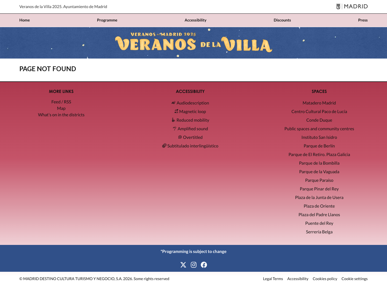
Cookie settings (355, 279)
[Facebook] (204, 265)
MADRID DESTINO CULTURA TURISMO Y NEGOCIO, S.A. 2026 (77, 279)
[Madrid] (352, 7)
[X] (183, 265)
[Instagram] (193, 265)
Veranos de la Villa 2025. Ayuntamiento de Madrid (63, 7)
